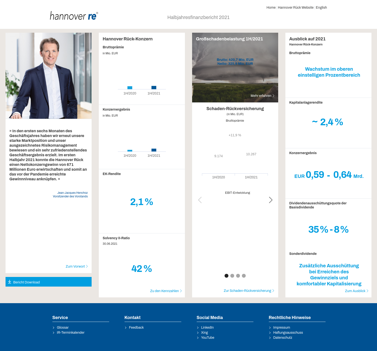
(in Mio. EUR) (235, 114)
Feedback (136, 327)
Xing (204, 332)
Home (271, 7)
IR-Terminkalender (71, 332)
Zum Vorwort (75, 266)
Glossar (63, 327)
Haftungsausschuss (288, 332)
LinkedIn (207, 327)
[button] (270, 200)
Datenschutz (282, 337)
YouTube (207, 337)
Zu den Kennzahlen (164, 291)
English (321, 7)
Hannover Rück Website (296, 7)
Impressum (281, 327)
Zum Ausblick (355, 291)
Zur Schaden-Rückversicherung (247, 291)
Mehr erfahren (261, 96)
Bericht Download (26, 282)
